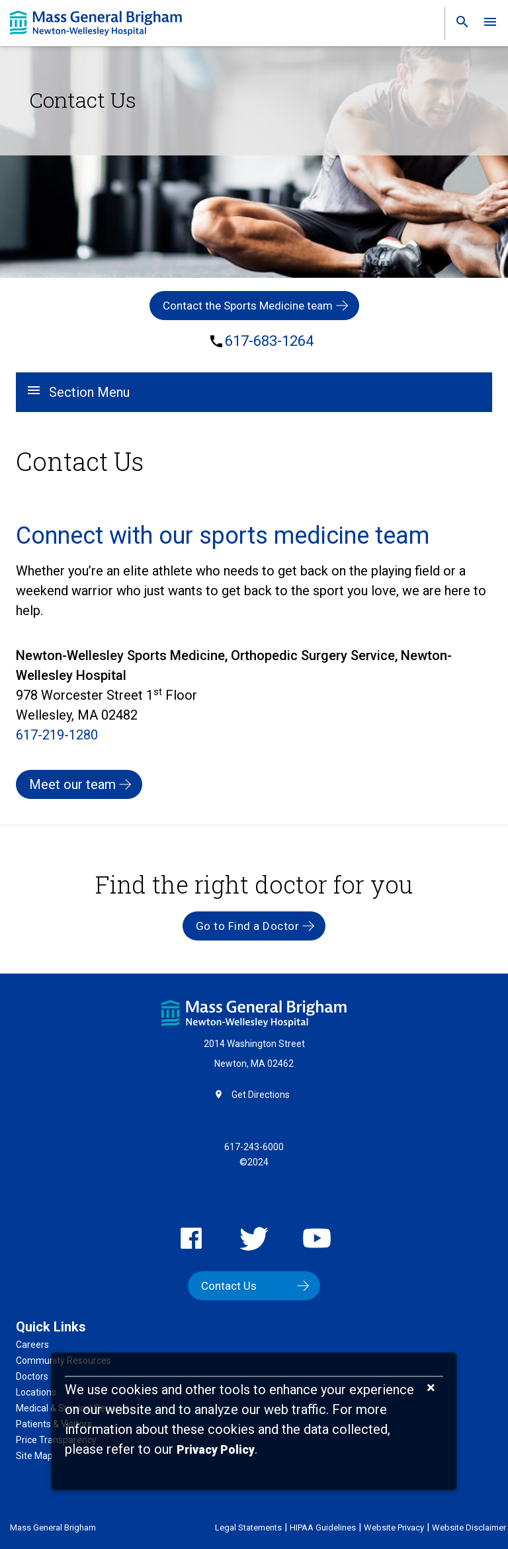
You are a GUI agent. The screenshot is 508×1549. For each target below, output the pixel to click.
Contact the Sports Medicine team (248, 305)
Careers (32, 1344)
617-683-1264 (269, 341)
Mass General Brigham (53, 1527)
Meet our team (72, 784)
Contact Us (229, 1285)
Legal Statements (248, 1527)
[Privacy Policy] (216, 1450)
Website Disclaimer (469, 1527)
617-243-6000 (254, 1147)
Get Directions (261, 1094)
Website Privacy (394, 1527)
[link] (458, 25)
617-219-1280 (57, 735)
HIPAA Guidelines (323, 1527)
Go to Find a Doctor (248, 926)
